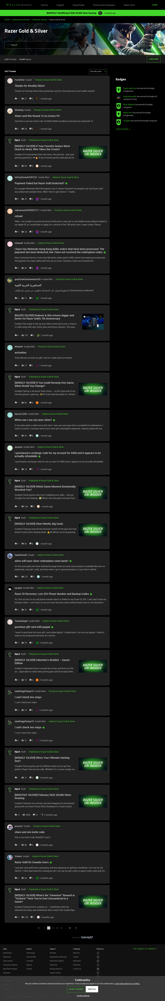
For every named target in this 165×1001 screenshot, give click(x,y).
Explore (29, 949)
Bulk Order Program (10, 969)
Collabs (29, 969)
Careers (75, 957)
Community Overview (21, 19)
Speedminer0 (21, 554)
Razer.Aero (127, 112)
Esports (29, 965)
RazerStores (7, 953)
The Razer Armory (39, 19)
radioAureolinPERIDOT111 (27, 210)
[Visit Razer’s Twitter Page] (98, 965)
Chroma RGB (31, 957)
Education (6, 973)
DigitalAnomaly (129, 96)
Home (6, 19)
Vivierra (18, 856)
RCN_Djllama (128, 104)
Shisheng (19, 109)
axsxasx (18, 447)
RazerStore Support (57, 961)
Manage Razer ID (56, 969)
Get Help (53, 953)
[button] (154, 5)
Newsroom (77, 961)
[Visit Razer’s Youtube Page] (98, 969)
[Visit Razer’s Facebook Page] (98, 953)
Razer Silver (129, 5)
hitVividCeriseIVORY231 (26, 177)
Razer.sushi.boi (129, 88)
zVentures (76, 965)
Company (76, 949)
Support (60, 5)
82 (70, 928)
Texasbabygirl (21, 620)
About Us (76, 953)
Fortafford (19, 79)
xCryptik (126, 120)
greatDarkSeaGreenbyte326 (28, 279)
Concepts (29, 961)
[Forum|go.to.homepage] (18, 5)
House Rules (78, 5)
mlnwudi (19, 243)
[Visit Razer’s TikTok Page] (98, 972)
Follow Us (99, 949)
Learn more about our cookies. (127, 983)
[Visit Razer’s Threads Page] (98, 961)
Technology (30, 953)
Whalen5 (19, 346)
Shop (5, 949)
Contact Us (77, 969)
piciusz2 (19, 826)
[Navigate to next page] (75, 928)
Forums (44, 5)
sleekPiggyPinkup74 (24, 691)
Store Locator (8, 961)
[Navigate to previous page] (38, 928)
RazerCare (53, 965)
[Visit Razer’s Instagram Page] (98, 957)
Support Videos (55, 973)
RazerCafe (7, 957)
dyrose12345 (21, 413)
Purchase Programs (10, 965)
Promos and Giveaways (104, 5)
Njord (17, 140)
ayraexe (18, 587)
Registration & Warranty (58, 957)
